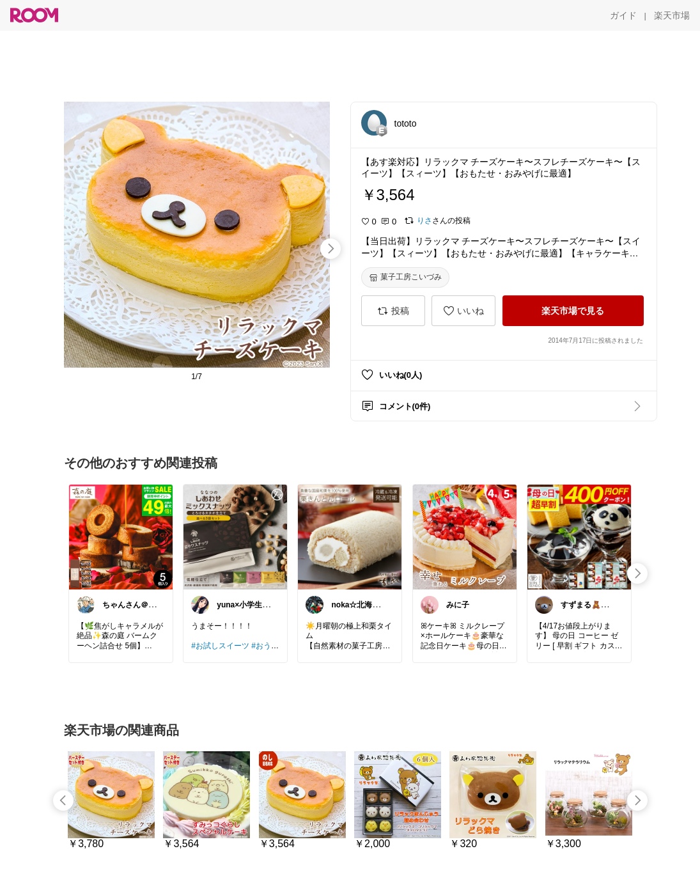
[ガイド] (623, 15)
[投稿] (393, 310)
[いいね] (463, 310)
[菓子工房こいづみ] (405, 277)
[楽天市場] (672, 15)
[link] (121, 536)
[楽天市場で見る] (573, 310)
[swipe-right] (330, 248)
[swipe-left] (63, 800)
